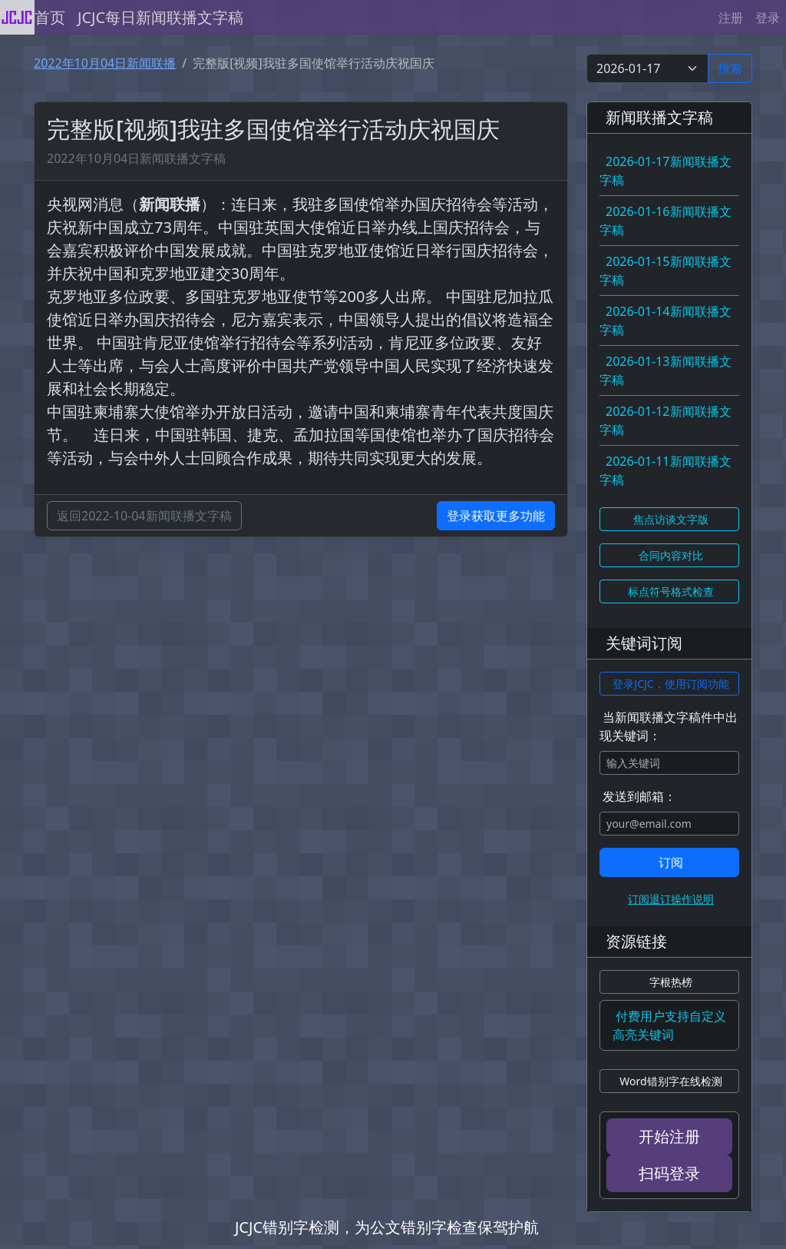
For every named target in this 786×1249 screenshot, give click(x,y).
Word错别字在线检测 (670, 1081)
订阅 (671, 862)
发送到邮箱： (639, 796)
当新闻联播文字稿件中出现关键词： (668, 726)
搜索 (730, 68)
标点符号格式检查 (671, 591)
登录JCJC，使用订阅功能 (670, 683)
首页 (50, 17)
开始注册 (669, 1136)
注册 (730, 17)
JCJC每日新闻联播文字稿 (160, 17)
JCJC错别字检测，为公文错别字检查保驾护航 (387, 1227)
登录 (767, 17)
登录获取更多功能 (496, 515)
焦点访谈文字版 (670, 519)
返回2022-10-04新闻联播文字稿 (144, 515)
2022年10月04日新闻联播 (105, 63)
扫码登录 (669, 1173)
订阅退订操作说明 (671, 899)
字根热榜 (670, 982)
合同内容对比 (671, 555)
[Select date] (647, 68)
